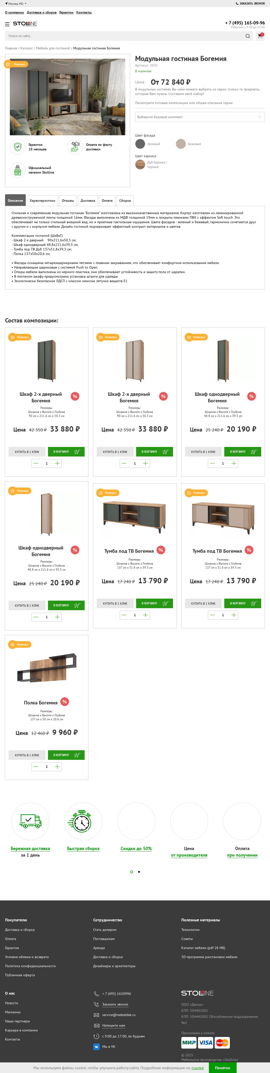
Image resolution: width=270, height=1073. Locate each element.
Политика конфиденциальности (30, 966)
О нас (10, 993)
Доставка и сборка (42, 12)
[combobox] (200, 117)
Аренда (99, 948)
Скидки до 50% (136, 848)
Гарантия (12, 948)
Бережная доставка (30, 848)
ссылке (197, 1067)
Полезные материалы (200, 920)
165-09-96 (245, 23)
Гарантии (66, 12)
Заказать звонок (250, 4)
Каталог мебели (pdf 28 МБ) (203, 948)
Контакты (84, 12)
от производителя (189, 855)
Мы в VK (108, 1046)
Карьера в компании (21, 1030)
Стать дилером (104, 929)
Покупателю (16, 920)
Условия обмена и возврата (27, 957)
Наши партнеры (17, 1021)
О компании (14, 12)
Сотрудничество (107, 920)
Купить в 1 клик (27, 452)
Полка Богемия (46, 702)
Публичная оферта (20, 975)
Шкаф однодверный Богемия (225, 397)
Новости (11, 1003)
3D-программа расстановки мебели (209, 957)
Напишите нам (113, 1025)
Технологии (190, 929)
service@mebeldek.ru (119, 1015)
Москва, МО (15, 4)
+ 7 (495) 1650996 (116, 993)
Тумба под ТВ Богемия (134, 550)
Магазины (12, 1012)
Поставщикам (104, 938)
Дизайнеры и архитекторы (114, 966)
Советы (187, 938)
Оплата (10, 938)
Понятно (223, 1067)
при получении (242, 855)
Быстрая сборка (83, 848)
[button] (131, 871)
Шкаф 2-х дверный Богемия (50, 397)
